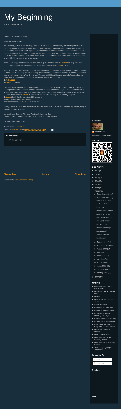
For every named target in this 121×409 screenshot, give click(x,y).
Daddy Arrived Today (104, 211)
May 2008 (101, 259)
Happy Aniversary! (103, 228)
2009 (97, 188)
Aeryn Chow (100, 132)
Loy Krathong (101, 224)
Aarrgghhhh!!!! (101, 231)
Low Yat (63, 63)
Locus (8, 97)
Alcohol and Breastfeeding (104, 321)
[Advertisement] (45, 159)
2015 (97, 174)
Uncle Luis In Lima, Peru (103, 307)
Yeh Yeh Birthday (103, 221)
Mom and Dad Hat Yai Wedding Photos (102, 338)
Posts (97, 360)
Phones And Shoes (103, 200)
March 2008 (102, 266)
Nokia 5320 (10, 80)
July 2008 (101, 252)
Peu (25, 102)
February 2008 (103, 269)
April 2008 (101, 262)
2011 (97, 181)
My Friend (98, 296)
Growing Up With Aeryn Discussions (103, 287)
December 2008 (103, 194)
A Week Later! (101, 204)
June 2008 (101, 256)
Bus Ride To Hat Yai (104, 217)
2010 (97, 184)
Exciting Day (101, 238)
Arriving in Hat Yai (103, 214)
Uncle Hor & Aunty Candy (104, 310)
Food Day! (100, 207)
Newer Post (10, 174)
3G (60, 65)
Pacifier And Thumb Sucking (105, 318)
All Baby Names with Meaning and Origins (102, 314)
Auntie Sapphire (100, 304)
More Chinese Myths (102, 334)
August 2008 (102, 249)
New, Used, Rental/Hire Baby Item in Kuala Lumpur (104, 325)
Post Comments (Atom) (24, 180)
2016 (97, 171)
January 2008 (102, 273)
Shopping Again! (102, 234)
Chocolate (21, 126)
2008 (97, 191)
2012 (97, 178)
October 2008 (102, 242)
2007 (97, 277)
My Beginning (28, 16)
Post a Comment (15, 140)
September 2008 (103, 246)
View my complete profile (101, 135)
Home (45, 174)
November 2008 (103, 198)
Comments (99, 363)
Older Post (80, 174)
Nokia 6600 (10, 82)
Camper (25, 95)
